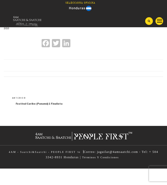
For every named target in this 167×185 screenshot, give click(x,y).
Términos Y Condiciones (100, 157)
